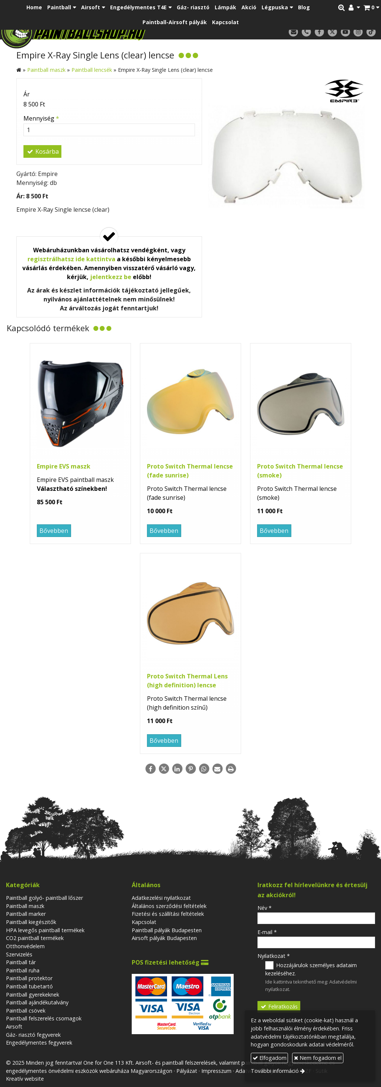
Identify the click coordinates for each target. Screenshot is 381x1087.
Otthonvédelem (25, 946)
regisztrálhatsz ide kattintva (71, 259)
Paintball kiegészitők (31, 921)
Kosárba (42, 151)
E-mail (267, 932)
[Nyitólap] (102, 31)
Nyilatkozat (273, 955)
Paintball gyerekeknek (32, 994)
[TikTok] (371, 32)
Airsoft (14, 1026)
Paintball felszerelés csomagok (43, 1018)
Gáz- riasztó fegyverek (33, 1034)
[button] (371, 7)
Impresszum (216, 1070)
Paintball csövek (25, 1010)
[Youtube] (345, 32)
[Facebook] (319, 32)
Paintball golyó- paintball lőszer (44, 897)
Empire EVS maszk (63, 466)
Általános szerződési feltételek (169, 905)
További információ (275, 1070)
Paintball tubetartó (29, 986)
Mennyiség (41, 118)
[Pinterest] (190, 769)
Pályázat (186, 1070)
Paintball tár (21, 962)
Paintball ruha (22, 970)
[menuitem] (34, 7)
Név (264, 907)
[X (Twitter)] (332, 32)
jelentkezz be (110, 277)
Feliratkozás (279, 1006)
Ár (26, 94)
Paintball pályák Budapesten (167, 930)
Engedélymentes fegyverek (39, 1042)
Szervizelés (19, 954)
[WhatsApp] (204, 769)
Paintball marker (26, 913)
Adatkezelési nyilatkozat (161, 897)
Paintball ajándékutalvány (37, 1002)
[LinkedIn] (177, 769)
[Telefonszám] (306, 32)
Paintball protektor (29, 978)
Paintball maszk (25, 905)
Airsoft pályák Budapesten (164, 937)
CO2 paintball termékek (35, 937)
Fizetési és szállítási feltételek (168, 913)
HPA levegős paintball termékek (45, 930)
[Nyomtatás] (231, 769)
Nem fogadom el (318, 1057)
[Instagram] (358, 32)
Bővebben (53, 531)
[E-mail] (293, 32)
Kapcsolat (144, 921)
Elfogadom (269, 1057)
